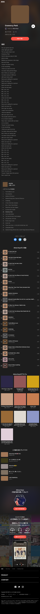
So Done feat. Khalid (10, 209)
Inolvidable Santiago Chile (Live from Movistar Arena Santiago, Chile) (7, 442)
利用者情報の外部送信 (23, 594)
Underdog (7, 200)
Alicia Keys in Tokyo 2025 (7, 388)
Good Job (7, 223)
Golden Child (33, 406)
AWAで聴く (20, 38)
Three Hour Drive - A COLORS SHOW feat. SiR (16, 225)
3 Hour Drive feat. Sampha (11, 203)
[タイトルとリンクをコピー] (24, 239)
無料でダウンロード (19, 536)
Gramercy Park (20, 568)
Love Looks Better (9, 214)
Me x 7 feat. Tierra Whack (11, 205)
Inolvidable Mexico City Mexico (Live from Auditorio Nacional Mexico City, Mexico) (20, 425)
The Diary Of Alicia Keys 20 (7, 406)
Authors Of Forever (9, 196)
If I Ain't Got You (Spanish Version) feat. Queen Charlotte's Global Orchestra (7, 425)
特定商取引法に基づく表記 (6, 596)
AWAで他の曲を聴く (20, 508)
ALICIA (11, 183)
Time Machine (8, 194)
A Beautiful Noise (9, 227)
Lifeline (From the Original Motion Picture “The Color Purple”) (20, 407)
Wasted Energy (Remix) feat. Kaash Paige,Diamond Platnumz (19, 229)
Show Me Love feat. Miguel (11, 207)
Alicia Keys (15, 28)
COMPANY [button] (4, 580)
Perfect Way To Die (9, 220)
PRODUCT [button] (4, 575)
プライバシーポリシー (12, 594)
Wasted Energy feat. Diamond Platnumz (14, 198)
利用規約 (3, 594)
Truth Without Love (9, 191)
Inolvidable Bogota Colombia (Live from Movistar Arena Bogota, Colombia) (33, 425)
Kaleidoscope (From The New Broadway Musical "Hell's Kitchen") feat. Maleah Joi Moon (33, 390)
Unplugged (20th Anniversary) (20, 389)
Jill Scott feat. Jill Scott (10, 218)
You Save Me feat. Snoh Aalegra (13, 216)
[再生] (33, 26)
